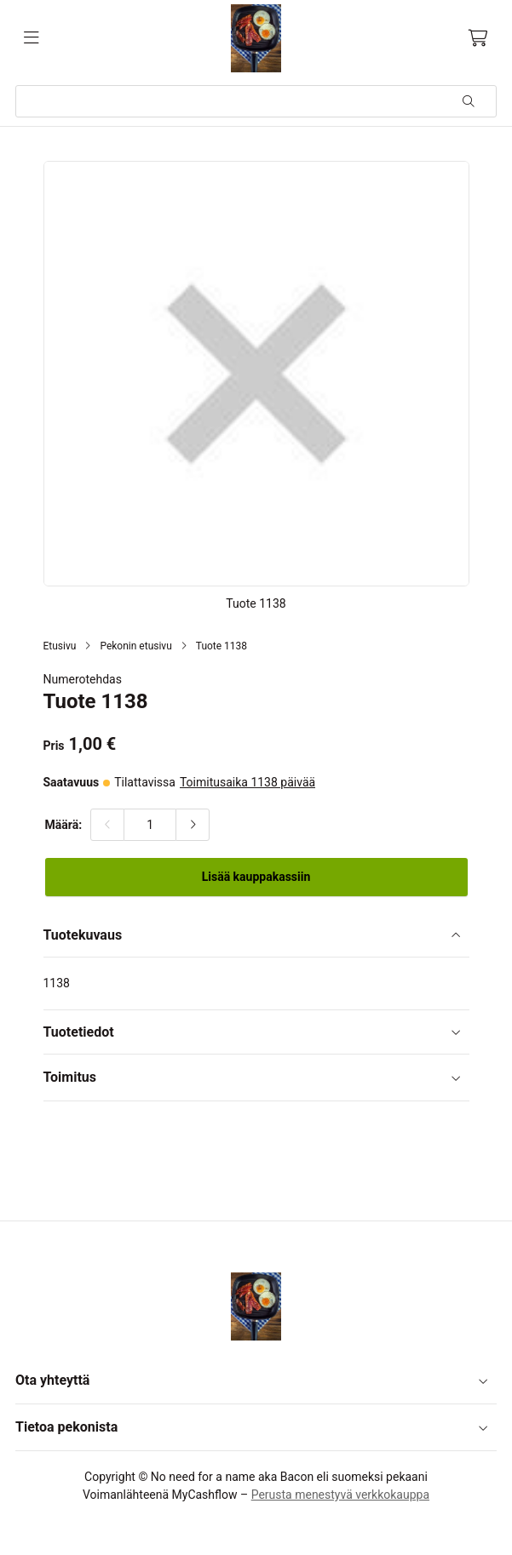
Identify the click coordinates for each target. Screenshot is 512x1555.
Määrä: (64, 825)
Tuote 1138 (221, 646)
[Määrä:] (149, 825)
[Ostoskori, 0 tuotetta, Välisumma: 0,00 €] (478, 38)
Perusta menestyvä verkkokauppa (340, 1494)
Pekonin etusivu (135, 646)
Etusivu (60, 646)
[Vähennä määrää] (107, 825)
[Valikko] (31, 38)
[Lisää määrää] (192, 825)
